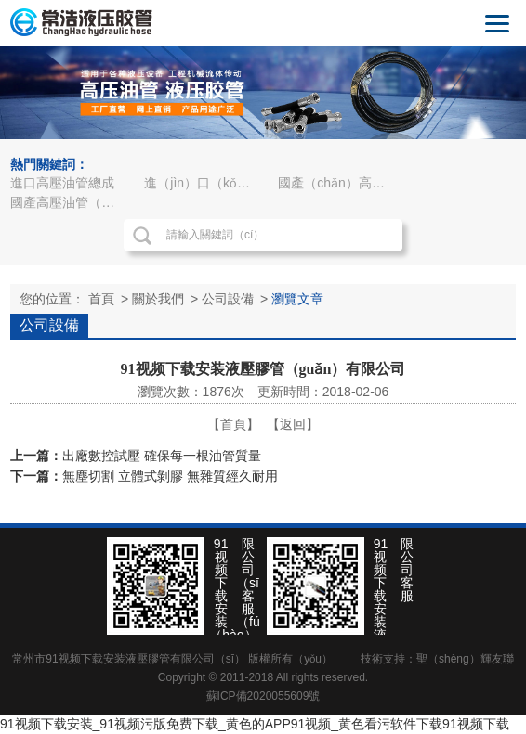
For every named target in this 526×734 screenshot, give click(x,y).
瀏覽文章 (297, 298)
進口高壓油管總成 (62, 182)
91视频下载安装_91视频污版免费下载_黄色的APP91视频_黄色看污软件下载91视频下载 (254, 723)
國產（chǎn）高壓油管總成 (338, 182)
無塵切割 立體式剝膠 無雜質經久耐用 (170, 476)
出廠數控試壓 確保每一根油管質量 (161, 455)
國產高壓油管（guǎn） (70, 202)
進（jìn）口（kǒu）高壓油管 (204, 182)
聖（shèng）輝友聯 (465, 658)
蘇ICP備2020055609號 (263, 695)
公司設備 (228, 298)
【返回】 (293, 424)
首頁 (101, 298)
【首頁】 (233, 424)
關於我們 (158, 298)
